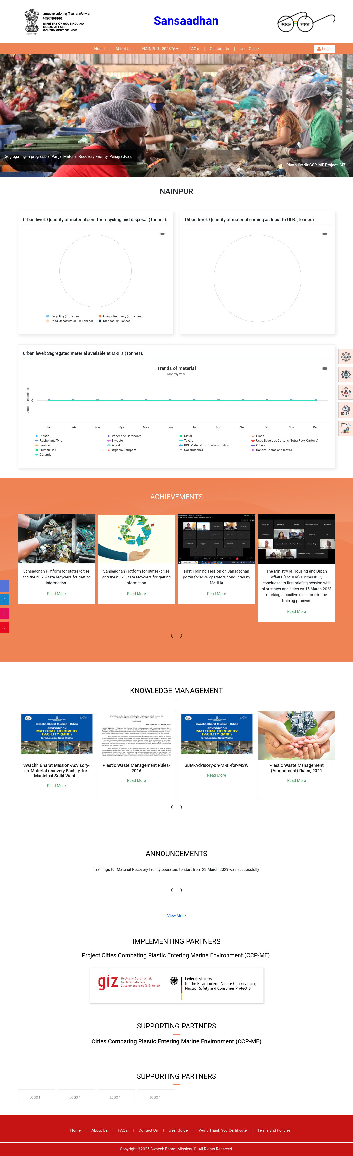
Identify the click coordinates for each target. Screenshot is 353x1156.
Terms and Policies (273, 1130)
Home (99, 48)
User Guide (249, 48)
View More (176, 915)
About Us (123, 48)
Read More (56, 593)
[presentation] (171, 633)
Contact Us (219, 48)
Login (324, 48)
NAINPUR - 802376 (160, 48)
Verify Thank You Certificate (223, 1130)
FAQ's (194, 48)
